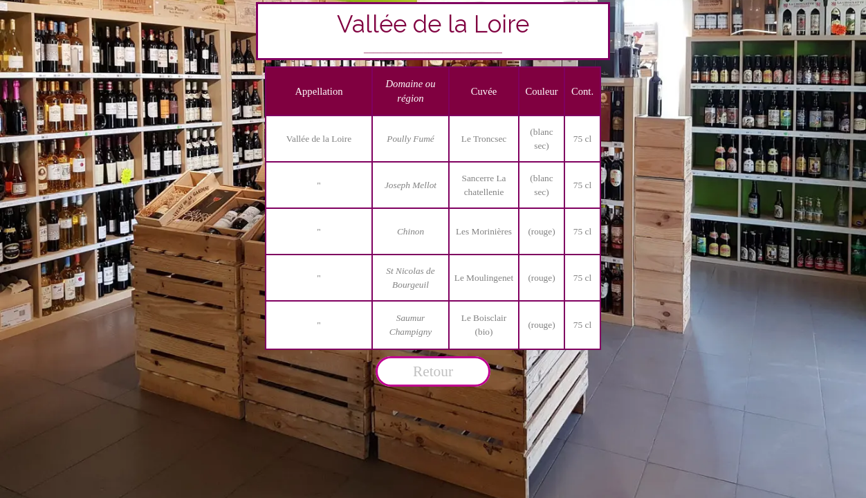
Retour (433, 371)
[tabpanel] (433, 31)
